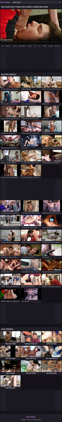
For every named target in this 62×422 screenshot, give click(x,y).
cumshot (14, 46)
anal (39, 46)
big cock (51, 46)
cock (35, 46)
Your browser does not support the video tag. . (31, 26)
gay (3, 46)
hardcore (29, 46)
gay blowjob (22, 46)
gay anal (57, 46)
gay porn (8, 46)
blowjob (45, 46)
